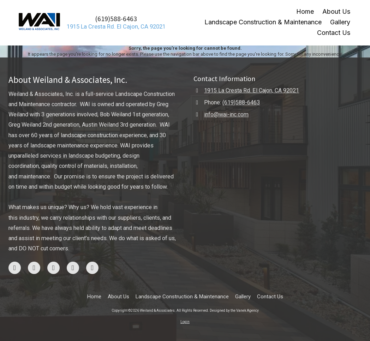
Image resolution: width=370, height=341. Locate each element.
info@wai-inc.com (226, 114)
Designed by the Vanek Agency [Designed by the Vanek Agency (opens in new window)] (234, 310)
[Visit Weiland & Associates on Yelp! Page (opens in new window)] (73, 268)
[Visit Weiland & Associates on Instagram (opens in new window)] (34, 268)
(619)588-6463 (116, 18)
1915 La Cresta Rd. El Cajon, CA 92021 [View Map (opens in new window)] (251, 90)
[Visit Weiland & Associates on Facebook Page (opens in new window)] (14, 268)
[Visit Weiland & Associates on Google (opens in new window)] (53, 268)
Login (185, 322)
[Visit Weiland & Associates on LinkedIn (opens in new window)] (92, 268)
